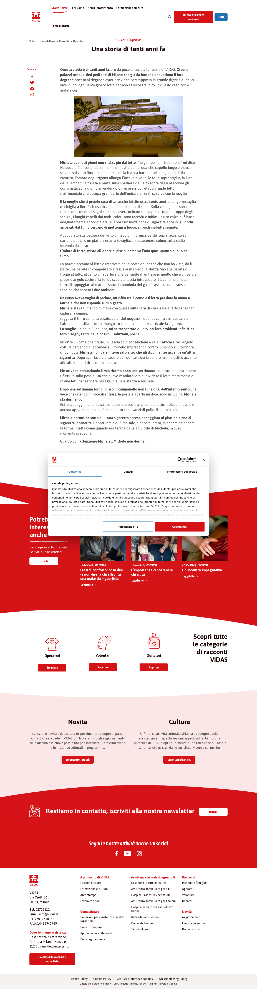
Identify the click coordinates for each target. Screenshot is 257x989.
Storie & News (60, 8)
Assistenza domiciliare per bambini (154, 901)
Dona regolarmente (92, 939)
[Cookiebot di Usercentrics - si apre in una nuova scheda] (180, 460)
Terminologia (139, 929)
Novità (187, 912)
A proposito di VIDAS (94, 877)
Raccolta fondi (191, 929)
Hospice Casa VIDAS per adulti (150, 895)
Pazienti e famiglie (194, 882)
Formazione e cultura (130, 8)
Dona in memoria (91, 927)
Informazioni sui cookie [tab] (182, 471)
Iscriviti (44, 561)
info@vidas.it (48, 914)
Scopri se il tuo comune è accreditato (52, 959)
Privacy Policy (78, 978)
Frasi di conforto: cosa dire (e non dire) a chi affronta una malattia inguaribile (101, 574)
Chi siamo (78, 8)
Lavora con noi (89, 901)
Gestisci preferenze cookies (135, 978)
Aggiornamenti (191, 917)
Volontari (188, 895)
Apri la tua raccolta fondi (96, 933)
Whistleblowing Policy (173, 978)
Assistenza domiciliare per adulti (152, 888)
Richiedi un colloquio (145, 917)
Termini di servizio (157, 983)
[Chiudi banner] (203, 460)
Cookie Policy (102, 978)
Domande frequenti (143, 923)
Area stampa (88, 895)
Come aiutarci (60, 26)
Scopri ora (52, 667)
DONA (221, 17)
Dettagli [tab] (128, 471)
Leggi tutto (87, 584)
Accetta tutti (179, 526)
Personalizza (128, 526)
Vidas (32, 41)
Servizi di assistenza (100, 8)
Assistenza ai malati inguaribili (153, 877)
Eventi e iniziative (193, 923)
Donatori (187, 901)
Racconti (64, 41)
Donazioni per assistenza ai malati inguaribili (102, 919)
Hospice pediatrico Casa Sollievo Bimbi (152, 909)
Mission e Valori (90, 882)
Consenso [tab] (74, 471)
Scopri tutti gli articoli (78, 759)
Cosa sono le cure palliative (149, 882)
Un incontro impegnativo (202, 570)
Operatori (78, 41)
